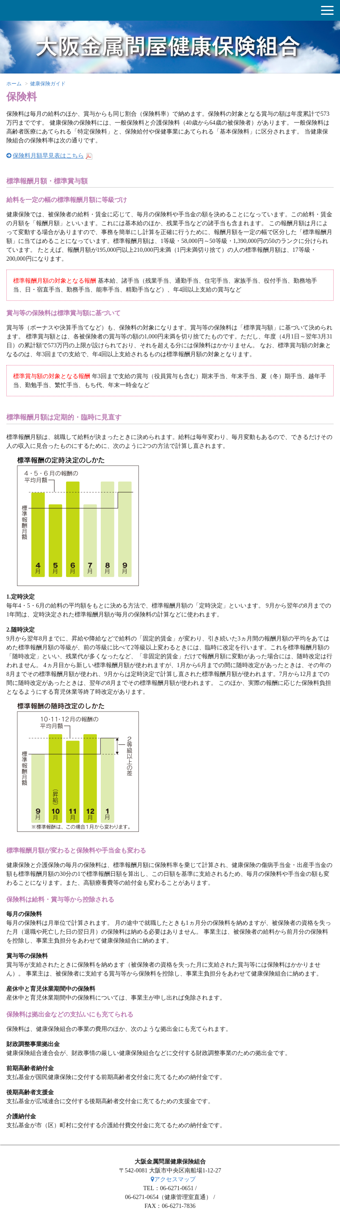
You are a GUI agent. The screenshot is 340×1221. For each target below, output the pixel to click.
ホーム (14, 84)
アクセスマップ (173, 1179)
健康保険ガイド (48, 84)
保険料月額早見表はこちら (48, 156)
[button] (327, 10)
